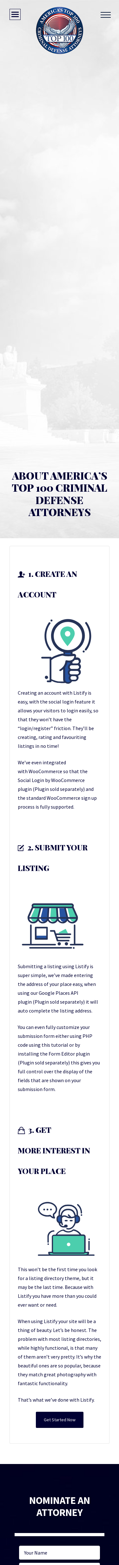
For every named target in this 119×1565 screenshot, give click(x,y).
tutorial (59, 1045)
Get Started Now (60, 1420)
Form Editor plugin (69, 1054)
